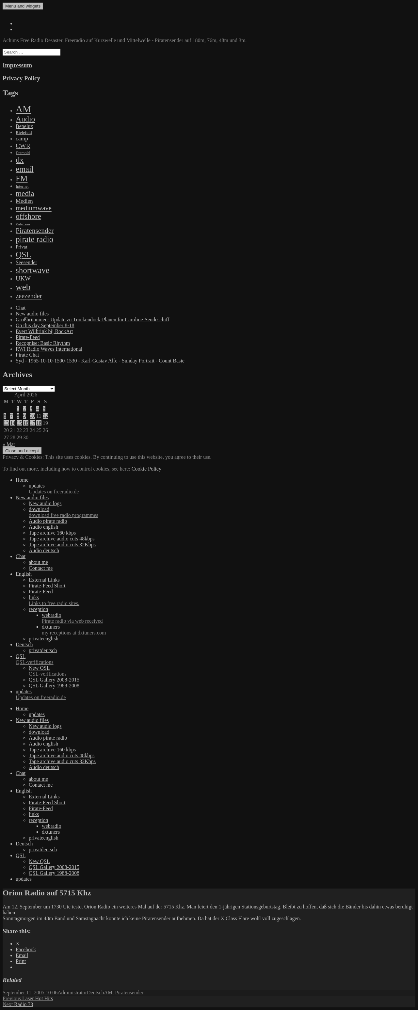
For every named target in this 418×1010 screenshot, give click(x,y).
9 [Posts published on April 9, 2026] (24, 416)
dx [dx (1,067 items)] (20, 159)
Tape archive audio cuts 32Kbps (62, 544)
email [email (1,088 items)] (25, 169)
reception (38, 609)
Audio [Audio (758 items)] (25, 119)
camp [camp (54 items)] (22, 138)
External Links (44, 580)
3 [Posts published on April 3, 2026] (31, 408)
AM (108, 992)
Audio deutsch (44, 550)
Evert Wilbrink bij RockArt (44, 331)
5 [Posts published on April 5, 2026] (44, 408)
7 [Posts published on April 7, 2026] (11, 416)
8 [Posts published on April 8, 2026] (18, 416)
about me (38, 562)
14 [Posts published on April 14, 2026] (12, 423)
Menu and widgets (22, 6)
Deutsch (24, 644)
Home (22, 480)
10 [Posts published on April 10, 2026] (32, 416)
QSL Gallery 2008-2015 (54, 679)
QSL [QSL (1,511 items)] (23, 254)
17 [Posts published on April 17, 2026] (32, 423)
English (24, 574)
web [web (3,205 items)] (23, 287)
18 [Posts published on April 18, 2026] (38, 423)
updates (222, 489)
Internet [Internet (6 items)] (22, 186)
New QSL (222, 671)
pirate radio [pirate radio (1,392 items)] (34, 239)
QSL (215, 659)
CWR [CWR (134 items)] (23, 145)
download (222, 512)
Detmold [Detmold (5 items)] (23, 153)
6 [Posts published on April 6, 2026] (5, 416)
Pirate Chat (27, 355)
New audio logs (45, 503)
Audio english (43, 527)
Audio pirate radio (48, 521)
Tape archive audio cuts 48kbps (61, 538)
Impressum (17, 65)
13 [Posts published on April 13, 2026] (6, 423)
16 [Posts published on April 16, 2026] (25, 423)
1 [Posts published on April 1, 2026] (18, 408)
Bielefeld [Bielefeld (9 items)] (24, 132)
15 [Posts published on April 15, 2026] (19, 423)
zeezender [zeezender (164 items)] (29, 295)
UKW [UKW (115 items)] (23, 278)
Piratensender (129, 992)
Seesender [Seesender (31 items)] (26, 262)
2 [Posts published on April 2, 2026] (24, 408)
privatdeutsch (43, 650)
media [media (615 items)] (25, 193)
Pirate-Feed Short (47, 585)
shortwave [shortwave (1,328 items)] (32, 270)
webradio (228, 618)
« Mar (9, 444)
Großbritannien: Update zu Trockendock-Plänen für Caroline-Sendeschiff (92, 319)
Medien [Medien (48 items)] (24, 201)
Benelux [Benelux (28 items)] (24, 126)
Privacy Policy (21, 78)
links (222, 600)
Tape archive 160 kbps (52, 533)
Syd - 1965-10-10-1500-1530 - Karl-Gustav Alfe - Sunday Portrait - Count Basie (100, 360)
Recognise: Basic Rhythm (43, 343)
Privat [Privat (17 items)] (21, 246)
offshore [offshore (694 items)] (28, 216)
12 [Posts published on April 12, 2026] (45, 416)
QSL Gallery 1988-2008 (54, 685)
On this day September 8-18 (45, 325)
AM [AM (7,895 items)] (23, 109)
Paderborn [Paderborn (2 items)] (23, 224)
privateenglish (43, 638)
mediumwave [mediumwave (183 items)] (34, 208)
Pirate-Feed (28, 337)
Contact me (41, 568)
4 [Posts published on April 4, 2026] (37, 408)
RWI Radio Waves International (49, 349)
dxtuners (228, 630)
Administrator (72, 992)
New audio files (32, 313)
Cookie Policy (146, 469)
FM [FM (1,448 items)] (22, 178)
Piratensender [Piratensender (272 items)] (35, 230)
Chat (20, 308)
